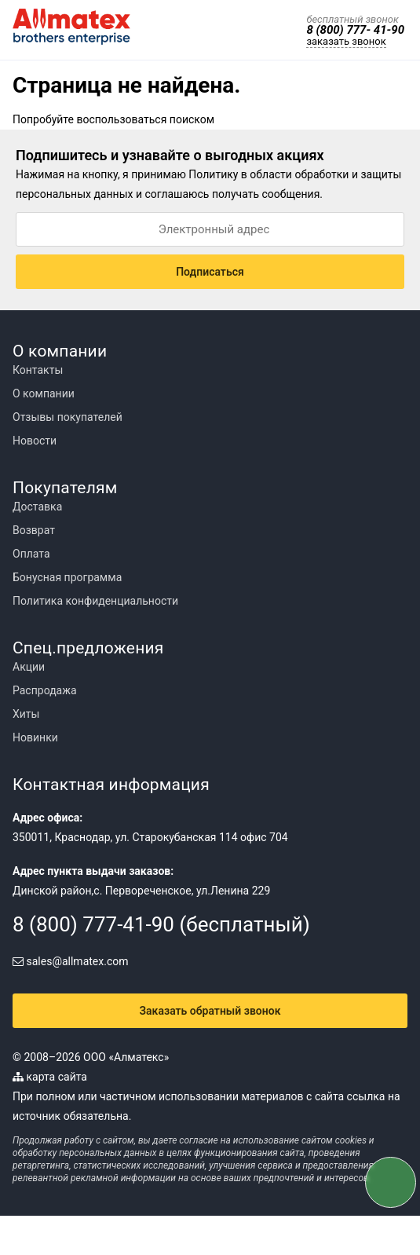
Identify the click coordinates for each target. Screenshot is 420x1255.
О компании (44, 393)
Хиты (26, 714)
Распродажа (45, 690)
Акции (29, 666)
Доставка (37, 506)
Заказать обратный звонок (210, 1010)
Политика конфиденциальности (95, 601)
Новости (35, 440)
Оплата (31, 553)
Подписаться (210, 271)
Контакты (38, 370)
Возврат (34, 530)
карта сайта (50, 1076)
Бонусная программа (67, 577)
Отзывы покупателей (67, 417)
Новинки (35, 737)
